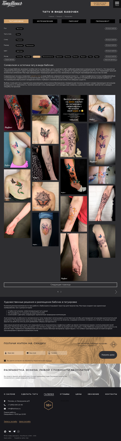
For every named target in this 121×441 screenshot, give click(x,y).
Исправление (45, 21)
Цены (79, 394)
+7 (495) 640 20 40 (15, 405)
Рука (18, 34)
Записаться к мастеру (100, 4)
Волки (76, 56)
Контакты (111, 394)
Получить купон (108, 355)
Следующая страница (60, 285)
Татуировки (16, 21)
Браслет (59, 56)
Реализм (19, 40)
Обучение (93, 394)
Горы (96, 56)
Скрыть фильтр (9, 59)
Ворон (83, 56)
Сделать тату (29, 394)
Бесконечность (48, 56)
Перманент (102, 21)
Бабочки (36, 56)
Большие (20, 45)
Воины (68, 56)
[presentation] (81, 354)
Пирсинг (74, 21)
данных (49, 361)
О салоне (9, 394)
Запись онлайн (10, 421)
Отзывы (64, 394)
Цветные (20, 51)
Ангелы (19, 56)
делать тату (36, 76)
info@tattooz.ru (14, 409)
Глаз (90, 56)
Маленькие (30, 45)
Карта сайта (7, 438)
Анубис (27, 56)
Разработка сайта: (21, 438)
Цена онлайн (25, 421)
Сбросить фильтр (110, 59)
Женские (20, 28)
